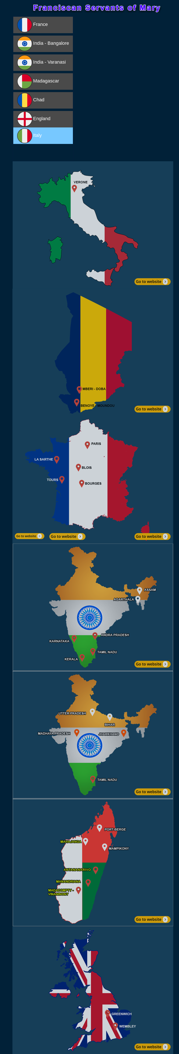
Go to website (152, 281)
